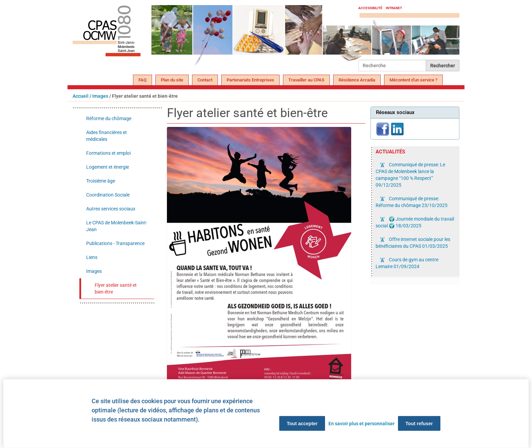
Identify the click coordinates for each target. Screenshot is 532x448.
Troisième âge (100, 181)
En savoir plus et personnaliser (361, 423)
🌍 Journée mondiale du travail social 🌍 (415, 222)
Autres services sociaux (110, 208)
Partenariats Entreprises (250, 79)
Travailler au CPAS (306, 79)
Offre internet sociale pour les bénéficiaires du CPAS (413, 243)
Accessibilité (370, 8)
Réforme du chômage (108, 118)
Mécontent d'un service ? (413, 79)
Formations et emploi (108, 153)
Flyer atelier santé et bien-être (116, 288)
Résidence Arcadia (357, 79)
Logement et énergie (107, 167)
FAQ (142, 79)
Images (100, 96)
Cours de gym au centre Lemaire (407, 263)
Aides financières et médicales (106, 136)
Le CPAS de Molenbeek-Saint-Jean (116, 226)
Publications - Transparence (115, 243)
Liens (91, 257)
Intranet (394, 8)
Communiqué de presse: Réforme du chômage (412, 202)
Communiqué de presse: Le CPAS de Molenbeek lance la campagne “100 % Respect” (410, 175)
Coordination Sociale (108, 195)
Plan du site (172, 79)
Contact (204, 79)
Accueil (81, 96)
